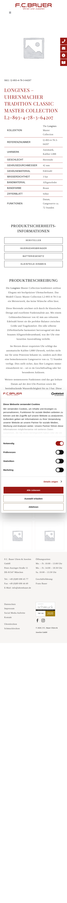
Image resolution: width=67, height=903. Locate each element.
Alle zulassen (33, 490)
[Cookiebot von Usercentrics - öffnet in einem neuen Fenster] (51, 394)
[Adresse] (63, 55)
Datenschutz (10, 604)
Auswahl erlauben (33, 498)
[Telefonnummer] (63, 41)
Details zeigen (51, 481)
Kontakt (8, 617)
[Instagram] (43, 620)
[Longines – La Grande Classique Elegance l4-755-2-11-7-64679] (49, 535)
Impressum (9, 608)
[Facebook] (37, 620)
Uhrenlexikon (10, 624)
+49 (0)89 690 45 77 (18, 579)
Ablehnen (33, 507)
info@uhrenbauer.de (21, 588)
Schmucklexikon (12, 628)
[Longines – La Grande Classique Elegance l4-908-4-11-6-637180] (17, 535)
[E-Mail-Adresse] (63, 48)
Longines (52, 126)
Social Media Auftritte (14, 613)
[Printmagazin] (63, 62)
